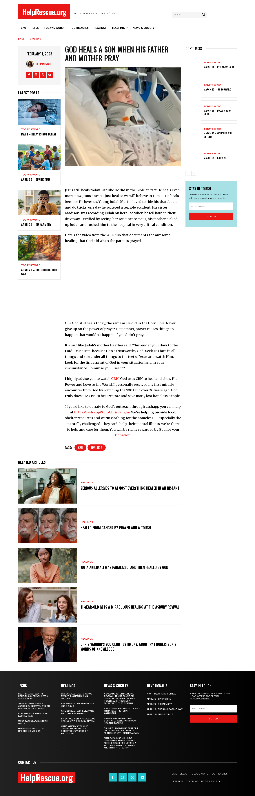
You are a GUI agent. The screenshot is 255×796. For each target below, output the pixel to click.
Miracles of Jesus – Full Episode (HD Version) (31, 730)
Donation (123, 435)
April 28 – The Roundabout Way (39, 272)
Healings (35, 39)
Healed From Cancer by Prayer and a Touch (116, 527)
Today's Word (30, 129)
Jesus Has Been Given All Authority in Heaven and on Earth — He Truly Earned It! (34, 706)
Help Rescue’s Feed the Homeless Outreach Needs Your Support (33, 696)
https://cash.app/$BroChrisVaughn (102, 412)
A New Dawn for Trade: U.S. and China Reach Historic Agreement (122, 710)
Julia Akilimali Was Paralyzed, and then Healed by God (124, 567)
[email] (211, 206)
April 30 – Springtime (35, 179)
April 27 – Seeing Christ (160, 714)
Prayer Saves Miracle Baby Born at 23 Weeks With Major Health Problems (120, 720)
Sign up (211, 216)
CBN (115, 379)
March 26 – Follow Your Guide (217, 112)
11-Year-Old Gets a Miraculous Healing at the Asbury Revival (130, 607)
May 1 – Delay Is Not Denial (38, 134)
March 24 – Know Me (215, 158)
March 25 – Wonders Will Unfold (218, 134)
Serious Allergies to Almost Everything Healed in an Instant (130, 488)
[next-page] (193, 173)
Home (21, 39)
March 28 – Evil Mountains (219, 66)
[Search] (203, 15)
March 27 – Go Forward (217, 89)
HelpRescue (43, 63)
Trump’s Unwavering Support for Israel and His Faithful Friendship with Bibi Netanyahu (121, 730)
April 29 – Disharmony (36, 224)
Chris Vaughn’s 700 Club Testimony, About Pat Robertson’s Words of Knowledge (128, 646)
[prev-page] (187, 173)
